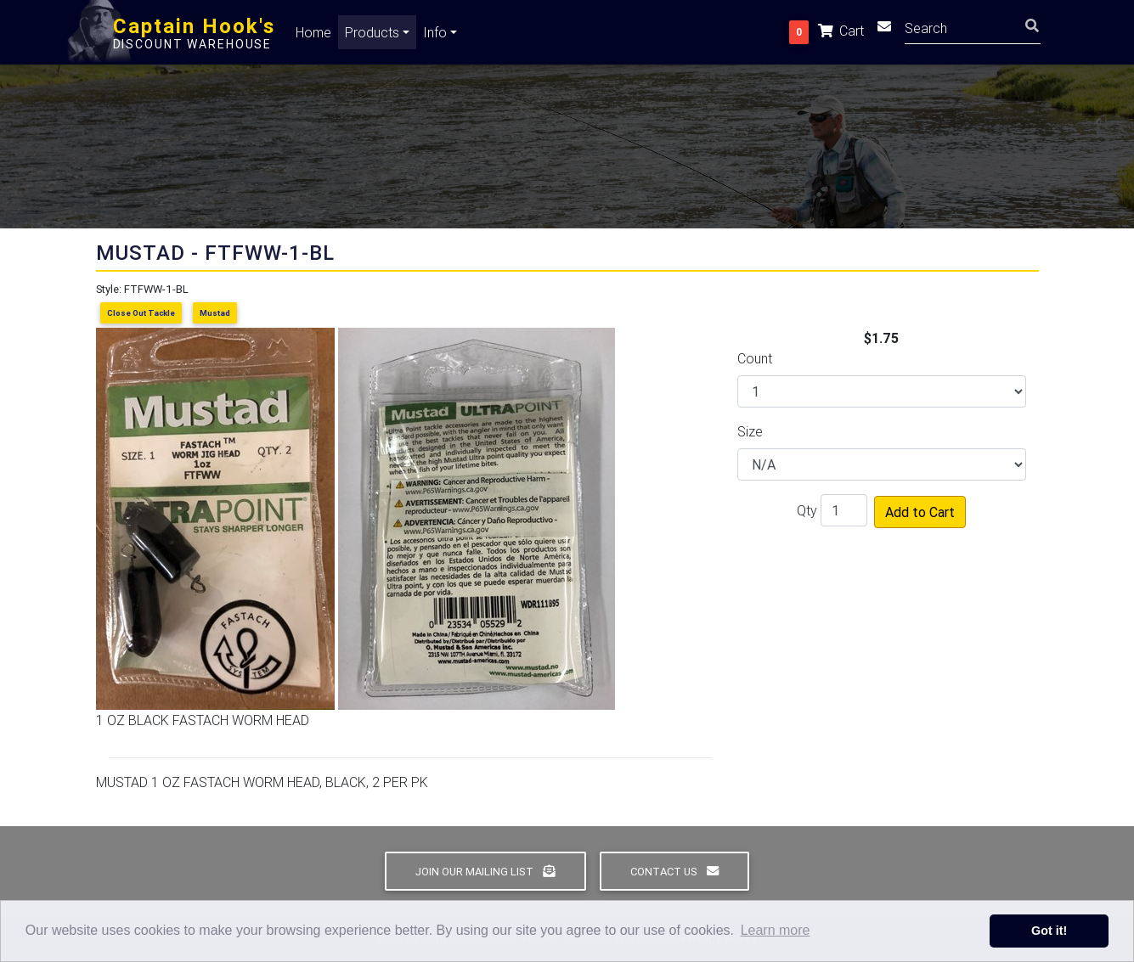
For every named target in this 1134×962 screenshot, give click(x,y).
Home (313, 35)
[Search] (973, 30)
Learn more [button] (775, 930)
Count (754, 358)
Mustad (215, 312)
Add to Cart (920, 512)
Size (750, 431)
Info (435, 35)
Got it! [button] (1049, 930)
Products (372, 35)
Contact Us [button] (674, 871)
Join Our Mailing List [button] (485, 871)
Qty (807, 510)
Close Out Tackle (141, 312)
